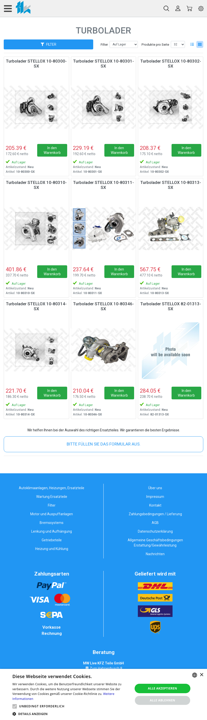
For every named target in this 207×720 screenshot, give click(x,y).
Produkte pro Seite (155, 44)
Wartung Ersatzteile (51, 497)
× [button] (201, 675)
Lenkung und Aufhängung (51, 531)
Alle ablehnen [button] (162, 700)
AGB (155, 523)
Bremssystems (51, 523)
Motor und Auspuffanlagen (51, 514)
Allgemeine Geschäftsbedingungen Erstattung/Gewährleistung (155, 542)
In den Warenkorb (52, 150)
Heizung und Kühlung (51, 549)
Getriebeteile (52, 540)
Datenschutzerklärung (155, 531)
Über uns (155, 488)
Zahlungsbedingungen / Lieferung (155, 514)
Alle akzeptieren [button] (162, 688)
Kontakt (155, 505)
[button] (15, 706)
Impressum (155, 497)
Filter (104, 44)
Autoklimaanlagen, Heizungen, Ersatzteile (51, 488)
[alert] (103, 694)
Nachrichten (155, 554)
